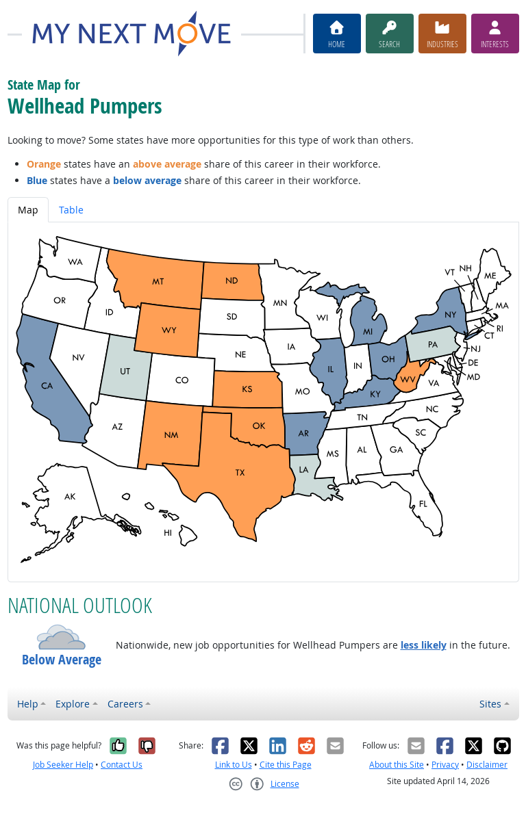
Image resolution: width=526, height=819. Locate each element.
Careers (125, 703)
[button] (61, 637)
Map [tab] (28, 209)
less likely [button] (424, 644)
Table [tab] (71, 209)
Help (27, 703)
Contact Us (121, 764)
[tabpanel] (263, 402)
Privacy (445, 764)
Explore (72, 703)
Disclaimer (487, 764)
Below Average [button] (61, 659)
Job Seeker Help (63, 764)
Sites (490, 703)
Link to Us (233, 764)
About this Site (396, 764)
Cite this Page (286, 764)
